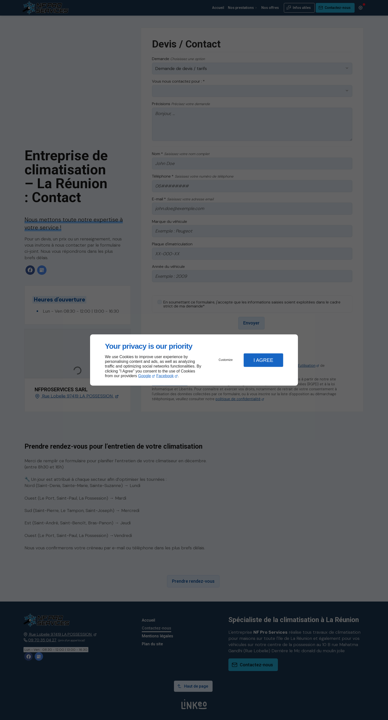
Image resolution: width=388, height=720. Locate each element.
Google (144, 376)
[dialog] (194, 360)
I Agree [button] (263, 360)
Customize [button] (226, 360)
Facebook (165, 376)
